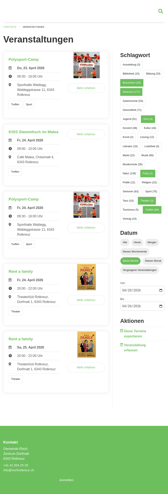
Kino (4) (148, 120)
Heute (137, 244)
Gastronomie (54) (133, 102)
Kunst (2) (128, 138)
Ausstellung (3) (131, 66)
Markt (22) (129, 157)
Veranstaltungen (34, 29)
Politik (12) (129, 184)
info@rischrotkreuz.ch (19, 470)
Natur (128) (129, 175)
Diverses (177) (131, 93)
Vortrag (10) (130, 220)
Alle (125, 244)
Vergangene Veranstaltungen (140, 271)
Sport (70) (151, 193)
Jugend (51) (130, 120)
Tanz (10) (128, 202)
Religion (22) (149, 184)
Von (122, 285)
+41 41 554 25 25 (16, 465)
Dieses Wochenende (135, 253)
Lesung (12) (147, 138)
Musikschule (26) (133, 166)
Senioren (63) (131, 193)
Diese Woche (130, 262)
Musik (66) (147, 157)
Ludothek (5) (151, 148)
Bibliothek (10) (131, 75)
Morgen (151, 244)
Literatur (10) (130, 148)
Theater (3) (146, 202)
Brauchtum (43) (132, 84)
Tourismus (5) (131, 211)
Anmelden (66, 480)
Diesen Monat (153, 262)
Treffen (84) (152, 211)
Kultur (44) (150, 129)
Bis (122, 301)
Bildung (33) (153, 75)
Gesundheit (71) (132, 111)
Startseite (10, 29)
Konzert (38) (130, 129)
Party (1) (148, 175)
